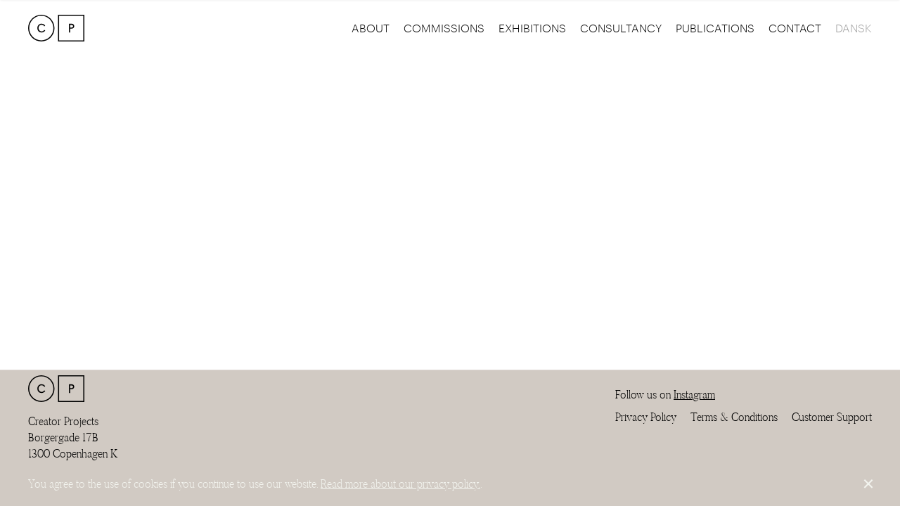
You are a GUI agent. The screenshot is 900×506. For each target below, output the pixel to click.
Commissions (444, 27)
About (371, 27)
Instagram (694, 394)
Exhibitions (532, 27)
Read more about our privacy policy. (400, 483)
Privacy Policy (645, 417)
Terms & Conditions (734, 417)
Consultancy (621, 27)
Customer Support (832, 417)
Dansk (853, 27)
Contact (795, 27)
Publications (715, 27)
